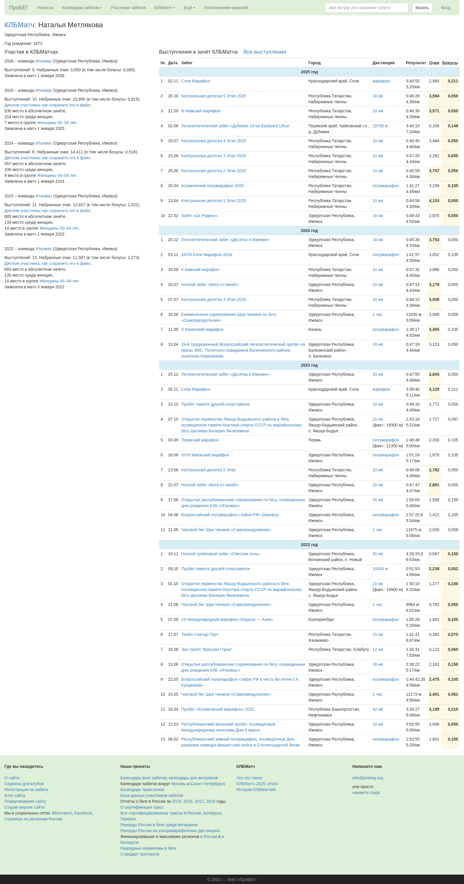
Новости (45, 7)
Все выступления (265, 52)
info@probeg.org (367, 777)
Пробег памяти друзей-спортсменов (215, 404)
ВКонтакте (62, 813)
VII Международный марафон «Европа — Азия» (227, 619)
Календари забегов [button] (82, 7)
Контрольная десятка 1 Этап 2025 (213, 200)
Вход (446, 7)
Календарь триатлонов (142, 789)
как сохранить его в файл (66, 105)
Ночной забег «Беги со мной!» (210, 284)
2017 (199, 801)
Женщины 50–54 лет (56, 122)
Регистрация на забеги (26, 789)
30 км (378, 499)
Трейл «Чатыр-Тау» (199, 634)
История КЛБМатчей (256, 789)
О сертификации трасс (142, 807)
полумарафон (386, 185)
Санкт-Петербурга (208, 783)
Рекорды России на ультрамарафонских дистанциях (170, 830)
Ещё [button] (189, 7)
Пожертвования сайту (25, 801)
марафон (381, 81)
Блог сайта (14, 795)
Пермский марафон (200, 440)
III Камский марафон (200, 111)
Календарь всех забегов (143, 777)
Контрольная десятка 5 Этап (208, 470)
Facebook (83, 813)
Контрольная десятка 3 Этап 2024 (213, 299)
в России (208, 836)
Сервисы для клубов (24, 783)
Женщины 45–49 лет (59, 281)
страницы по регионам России (33, 819)
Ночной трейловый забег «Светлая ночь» (220, 553)
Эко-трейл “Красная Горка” (206, 649)
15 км (378, 634)
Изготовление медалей (226, 7)
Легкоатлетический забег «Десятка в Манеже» (225, 239)
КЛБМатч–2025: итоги (257, 783)
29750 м (380, 125)
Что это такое (249, 777)
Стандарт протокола (139, 854)
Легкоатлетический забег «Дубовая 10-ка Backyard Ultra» (235, 125)
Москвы (178, 783)
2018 (188, 801)
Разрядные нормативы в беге (148, 848)
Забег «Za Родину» (199, 215)
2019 (176, 801)
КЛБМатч (19, 25)
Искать (422, 7)
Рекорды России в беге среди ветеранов (159, 824)
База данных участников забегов (151, 795)
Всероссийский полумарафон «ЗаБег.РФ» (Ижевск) (230, 514)
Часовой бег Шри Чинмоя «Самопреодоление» (226, 529)
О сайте (11, 777)
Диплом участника (22, 105)
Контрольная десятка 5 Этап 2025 (213, 96)
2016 (210, 801)
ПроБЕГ (19, 8)
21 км (378, 419)
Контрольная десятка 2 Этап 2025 (213, 170)
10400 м (380, 568)
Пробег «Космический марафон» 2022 (217, 709)
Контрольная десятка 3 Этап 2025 (213, 155)
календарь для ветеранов (193, 777)
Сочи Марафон (195, 81)
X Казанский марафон (202, 329)
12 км (378, 649)
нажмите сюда (366, 792)
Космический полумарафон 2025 (212, 185)
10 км (378, 96)
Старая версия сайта (24, 807)
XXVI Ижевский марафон (205, 455)
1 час (378, 314)
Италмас (43, 61)
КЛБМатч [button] (164, 7)
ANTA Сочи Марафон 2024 (206, 254)
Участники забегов (128, 7)
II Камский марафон (200, 269)
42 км (378, 709)
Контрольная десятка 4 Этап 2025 (213, 140)
